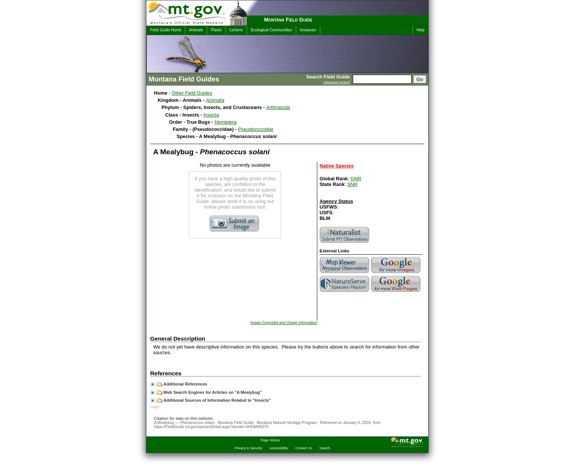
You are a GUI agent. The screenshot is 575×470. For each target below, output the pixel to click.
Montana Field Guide (288, 20)
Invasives (308, 30)
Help (420, 30)
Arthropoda (278, 107)
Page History (270, 440)
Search (325, 448)
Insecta (211, 115)
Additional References (179, 384)
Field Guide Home (165, 30)
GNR (356, 178)
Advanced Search (336, 82)
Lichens (236, 30)
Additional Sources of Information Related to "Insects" (211, 400)
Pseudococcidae (256, 129)
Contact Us (303, 448)
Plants (216, 30)
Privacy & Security (248, 448)
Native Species (337, 166)
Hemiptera (225, 122)
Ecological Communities (271, 30)
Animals (196, 30)
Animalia (215, 100)
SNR (352, 184)
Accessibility (278, 448)
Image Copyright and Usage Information (284, 323)
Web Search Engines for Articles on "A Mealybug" (206, 392)
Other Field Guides (192, 93)
